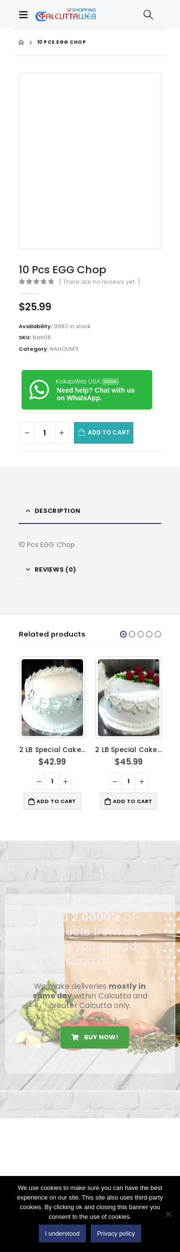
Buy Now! (95, 1037)
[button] (123, 634)
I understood (62, 1233)
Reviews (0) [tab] (55, 569)
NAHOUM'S (64, 349)
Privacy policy (116, 1233)
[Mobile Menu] (26, 14)
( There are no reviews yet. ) (99, 282)
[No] (168, 1214)
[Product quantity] (44, 433)
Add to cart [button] (56, 801)
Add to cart (109, 432)
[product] (52, 697)
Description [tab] (57, 510)
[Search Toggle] (148, 14)
